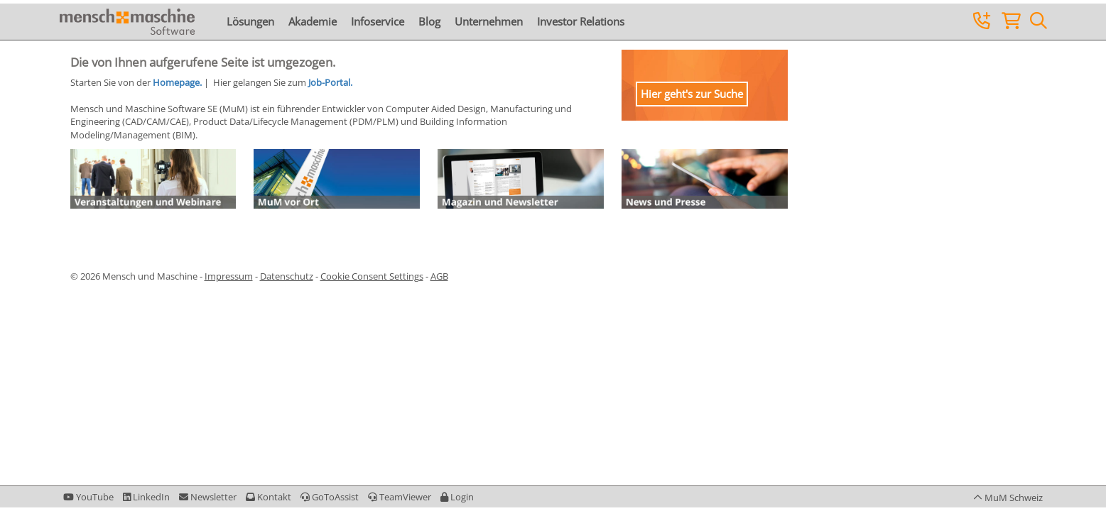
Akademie (312, 21)
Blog (429, 21)
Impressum (229, 276)
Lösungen (250, 21)
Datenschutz (286, 276)
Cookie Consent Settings (371, 276)
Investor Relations (580, 21)
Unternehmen (489, 21)
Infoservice (377, 21)
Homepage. (177, 82)
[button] (457, 496)
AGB (439, 276)
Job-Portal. (330, 82)
